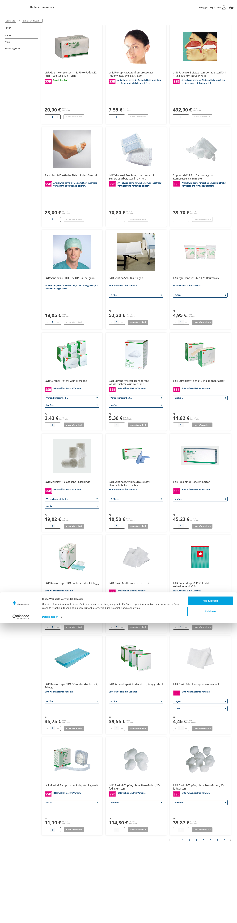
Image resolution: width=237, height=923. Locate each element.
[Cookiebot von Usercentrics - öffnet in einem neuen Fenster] (21, 916)
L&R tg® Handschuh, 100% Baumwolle (196, 278)
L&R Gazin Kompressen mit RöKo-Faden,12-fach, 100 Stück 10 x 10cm (71, 74)
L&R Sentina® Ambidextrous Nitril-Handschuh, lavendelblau (130, 483)
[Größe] (136, 295)
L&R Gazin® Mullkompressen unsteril (196, 684)
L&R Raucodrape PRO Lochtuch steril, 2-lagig (72, 583)
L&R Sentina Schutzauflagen (126, 278)
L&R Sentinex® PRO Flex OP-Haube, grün (70, 278)
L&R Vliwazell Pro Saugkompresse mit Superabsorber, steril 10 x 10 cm (132, 177)
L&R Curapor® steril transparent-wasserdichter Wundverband (129, 382)
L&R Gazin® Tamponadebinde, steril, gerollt (71, 785)
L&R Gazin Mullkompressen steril (129, 583)
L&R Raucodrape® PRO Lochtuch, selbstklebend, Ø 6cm (193, 584)
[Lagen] (136, 600)
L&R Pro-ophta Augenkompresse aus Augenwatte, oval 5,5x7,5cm (131, 74)
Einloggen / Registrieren (212, 7)
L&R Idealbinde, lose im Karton (191, 481)
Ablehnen (210, 911)
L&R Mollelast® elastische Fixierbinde (67, 481)
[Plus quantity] (121, 322)
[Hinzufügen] (57, 117)
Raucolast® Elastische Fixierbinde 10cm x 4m (72, 175)
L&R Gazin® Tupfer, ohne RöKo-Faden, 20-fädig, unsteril (134, 787)
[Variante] (72, 600)
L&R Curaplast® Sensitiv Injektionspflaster (198, 380)
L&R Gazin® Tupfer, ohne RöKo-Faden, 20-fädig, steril (198, 787)
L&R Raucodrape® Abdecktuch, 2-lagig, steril (136, 684)
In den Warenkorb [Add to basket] (138, 322)
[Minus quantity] (111, 322)
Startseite (10, 20)
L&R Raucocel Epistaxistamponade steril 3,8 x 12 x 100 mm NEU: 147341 (199, 74)
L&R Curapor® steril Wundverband (66, 380)
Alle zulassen (210, 900)
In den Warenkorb (73, 116)
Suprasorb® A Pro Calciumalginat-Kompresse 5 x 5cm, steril (193, 177)
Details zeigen (50, 916)
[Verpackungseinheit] (72, 398)
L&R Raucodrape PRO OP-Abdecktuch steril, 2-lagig (71, 686)
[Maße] (72, 405)
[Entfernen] (47, 117)
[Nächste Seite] (232, 840)
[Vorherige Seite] (170, 840)
